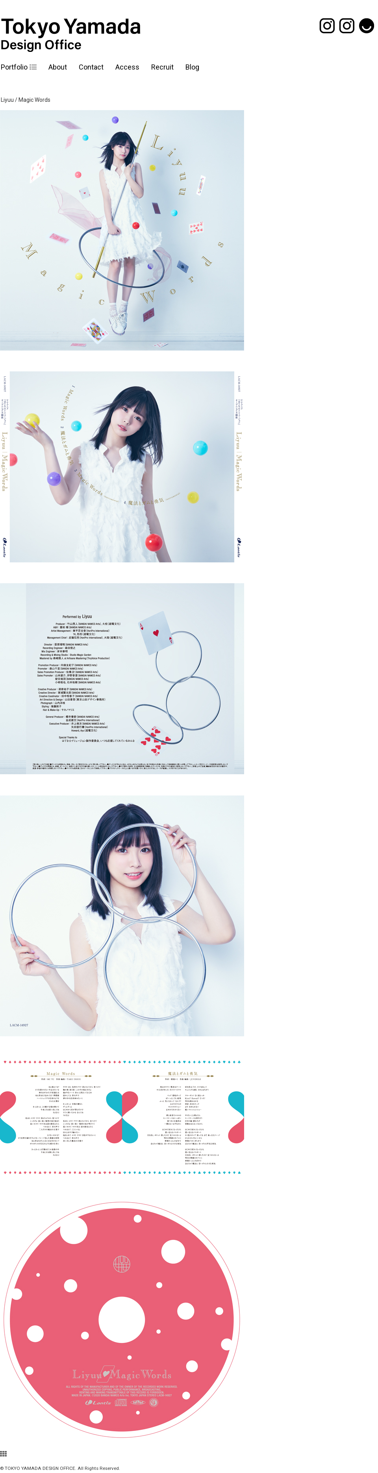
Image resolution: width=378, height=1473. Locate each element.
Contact (91, 67)
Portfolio (14, 67)
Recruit (162, 67)
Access (127, 67)
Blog (192, 67)
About (57, 67)
